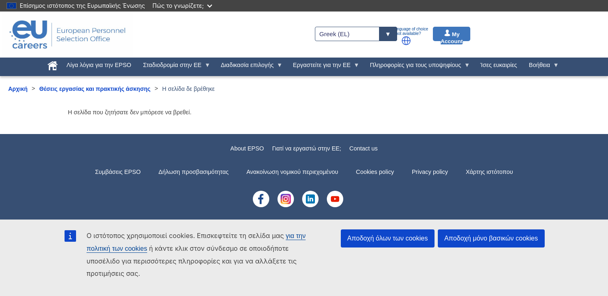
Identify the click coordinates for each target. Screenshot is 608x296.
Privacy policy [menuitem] (430, 172)
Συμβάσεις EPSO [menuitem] (118, 172)
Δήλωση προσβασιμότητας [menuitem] (193, 172)
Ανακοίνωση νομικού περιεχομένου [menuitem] (292, 172)
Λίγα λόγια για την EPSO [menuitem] (99, 65)
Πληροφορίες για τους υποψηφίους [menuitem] (417, 67)
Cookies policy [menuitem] (375, 172)
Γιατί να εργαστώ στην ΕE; (306, 148)
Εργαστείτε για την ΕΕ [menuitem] (323, 67)
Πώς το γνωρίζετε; (182, 5)
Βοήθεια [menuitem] (541, 67)
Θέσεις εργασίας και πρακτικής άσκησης (95, 89)
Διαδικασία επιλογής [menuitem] (249, 67)
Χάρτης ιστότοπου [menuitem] (489, 172)
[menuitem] (52, 64)
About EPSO (247, 148)
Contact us (363, 148)
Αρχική (18, 89)
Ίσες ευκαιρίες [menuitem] (499, 65)
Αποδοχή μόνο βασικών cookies (491, 238)
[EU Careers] (67, 34)
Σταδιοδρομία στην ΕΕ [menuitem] (173, 67)
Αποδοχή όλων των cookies (387, 238)
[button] (406, 41)
